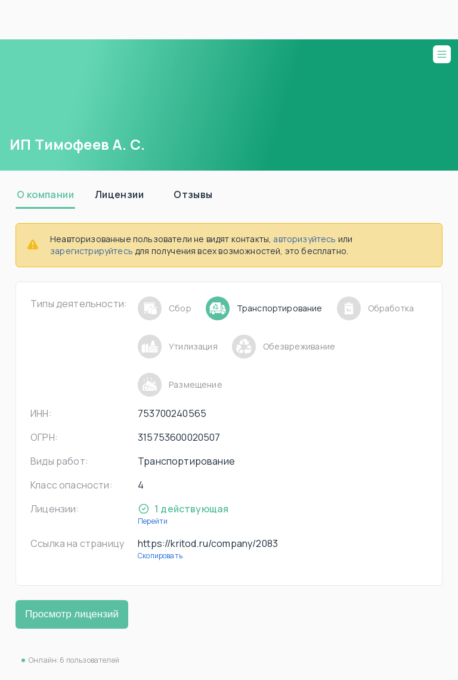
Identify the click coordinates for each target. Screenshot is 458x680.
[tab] (45, 194)
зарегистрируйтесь (91, 250)
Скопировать (160, 556)
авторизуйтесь (304, 239)
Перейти (153, 521)
